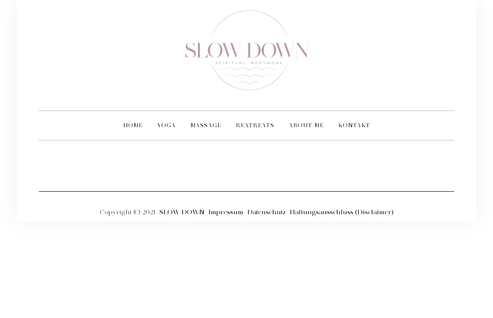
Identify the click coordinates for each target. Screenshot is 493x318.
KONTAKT (354, 125)
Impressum (227, 212)
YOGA (166, 125)
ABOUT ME (306, 125)
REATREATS (255, 125)
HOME (133, 125)
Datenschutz (267, 212)
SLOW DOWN (182, 212)
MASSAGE (205, 125)
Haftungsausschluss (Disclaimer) (342, 212)
